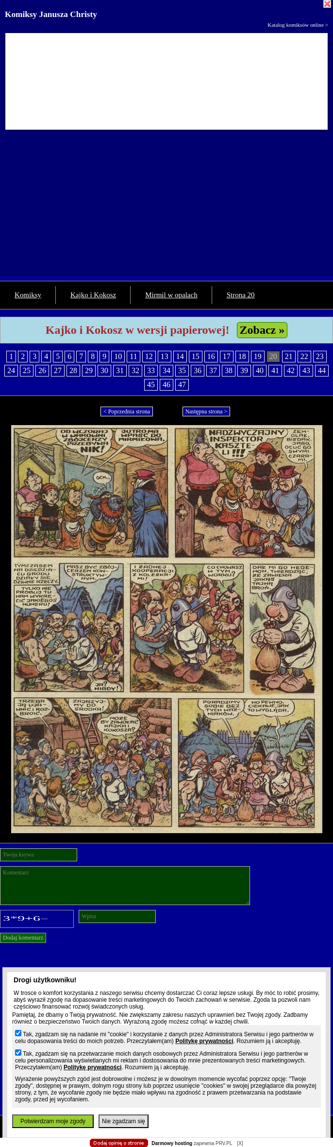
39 (244, 370)
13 (164, 356)
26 (42, 370)
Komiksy (28, 295)
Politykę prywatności (204, 1041)
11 (133, 356)
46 (166, 384)
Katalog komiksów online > (297, 25)
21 (289, 356)
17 (227, 356)
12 (149, 356)
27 (58, 370)
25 (27, 370)
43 (306, 370)
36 (197, 370)
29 (89, 370)
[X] (240, 1143)
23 (320, 356)
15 (196, 356)
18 (242, 356)
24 (11, 370)
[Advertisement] (166, 208)
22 (304, 356)
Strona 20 (241, 295)
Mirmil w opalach (171, 295)
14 (180, 356)
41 (275, 370)
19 (258, 356)
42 (291, 370)
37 (213, 370)
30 (104, 370)
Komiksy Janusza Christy (51, 14)
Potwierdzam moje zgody (52, 1121)
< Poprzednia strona (126, 411)
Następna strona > (206, 411)
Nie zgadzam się (123, 1121)
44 (322, 370)
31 (120, 370)
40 (260, 370)
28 (73, 370)
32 (135, 370)
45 (151, 384)
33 (151, 370)
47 (182, 384)
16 (211, 356)
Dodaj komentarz (23, 937)
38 (229, 370)
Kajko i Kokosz (93, 295)
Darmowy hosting (171, 1143)
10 (118, 356)
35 (182, 370)
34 (166, 370)
